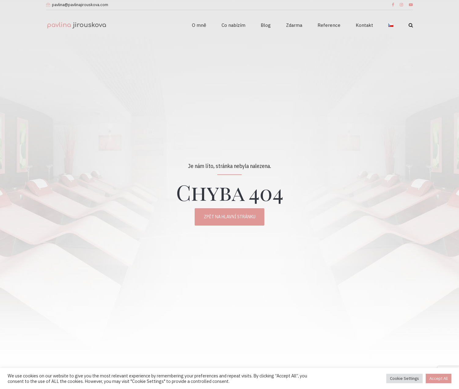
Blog (266, 25)
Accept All (438, 378)
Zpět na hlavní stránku (229, 216)
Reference (329, 25)
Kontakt (364, 25)
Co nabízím (233, 25)
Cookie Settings (404, 378)
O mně (199, 25)
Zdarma (294, 25)
